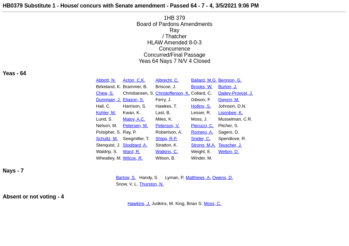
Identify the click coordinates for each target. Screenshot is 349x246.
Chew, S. (105, 93)
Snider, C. (201, 138)
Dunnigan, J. (108, 99)
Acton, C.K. (134, 80)
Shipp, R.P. (166, 138)
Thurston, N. (151, 184)
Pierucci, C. (202, 125)
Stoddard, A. (135, 145)
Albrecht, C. (167, 80)
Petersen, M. (135, 125)
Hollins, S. (201, 106)
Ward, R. (131, 151)
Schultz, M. (107, 138)
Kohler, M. (106, 112)
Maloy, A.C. (134, 119)
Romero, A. (202, 132)
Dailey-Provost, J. (235, 93)
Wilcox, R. (133, 158)
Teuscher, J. (230, 145)
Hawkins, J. (138, 203)
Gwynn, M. (228, 99)
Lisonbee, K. (230, 112)
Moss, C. (212, 203)
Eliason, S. (133, 99)
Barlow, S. (126, 177)
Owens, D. (222, 177)
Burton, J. (227, 86)
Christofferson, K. (172, 93)
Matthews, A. (198, 177)
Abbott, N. (106, 80)
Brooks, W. (202, 86)
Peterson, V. (167, 125)
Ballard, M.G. (204, 80)
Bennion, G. (230, 80)
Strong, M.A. (203, 145)
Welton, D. (228, 151)
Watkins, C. (166, 151)
